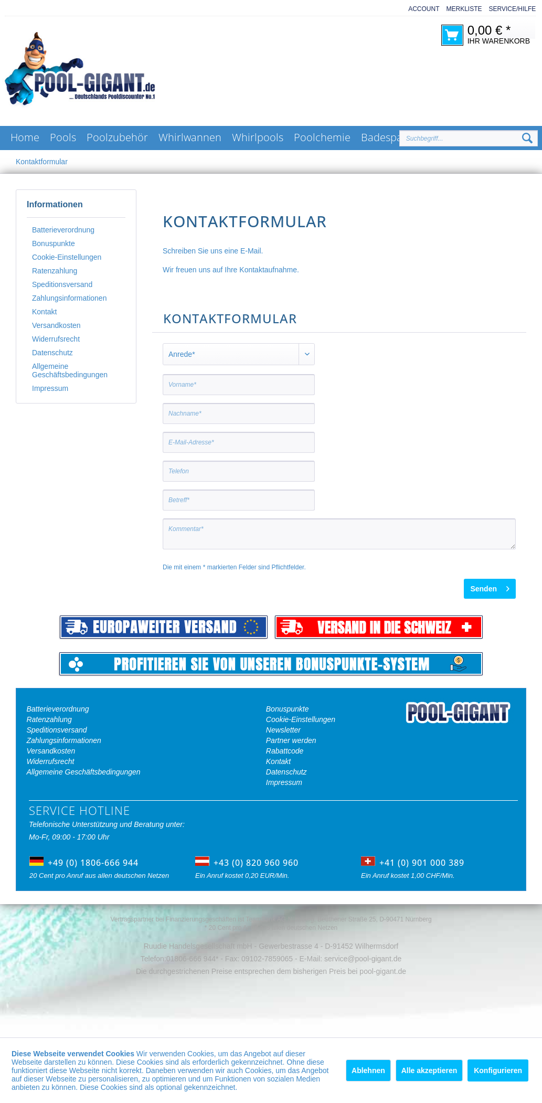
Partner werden (291, 740)
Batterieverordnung (63, 230)
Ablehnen (368, 1070)
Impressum (50, 388)
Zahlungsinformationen (69, 298)
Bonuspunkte (53, 243)
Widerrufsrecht (56, 339)
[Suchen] (527, 138)
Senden (489, 586)
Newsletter (283, 730)
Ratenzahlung (54, 271)
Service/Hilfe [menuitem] (512, 9)
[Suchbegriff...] (468, 138)
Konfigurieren (498, 1070)
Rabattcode (285, 751)
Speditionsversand (62, 284)
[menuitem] (420, 9)
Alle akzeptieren (429, 1070)
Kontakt (44, 311)
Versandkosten (56, 325)
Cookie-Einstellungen (66, 257)
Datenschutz (52, 352)
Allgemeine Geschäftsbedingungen (70, 370)
